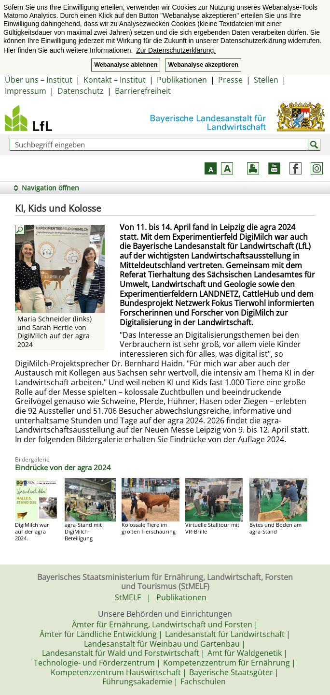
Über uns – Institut (38, 79)
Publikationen (182, 79)
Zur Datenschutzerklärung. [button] (176, 50)
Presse (230, 79)
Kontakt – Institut (114, 79)
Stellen (266, 79)
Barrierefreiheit (143, 91)
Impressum (25, 91)
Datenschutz (80, 91)
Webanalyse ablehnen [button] (125, 64)
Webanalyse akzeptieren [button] (203, 64)
